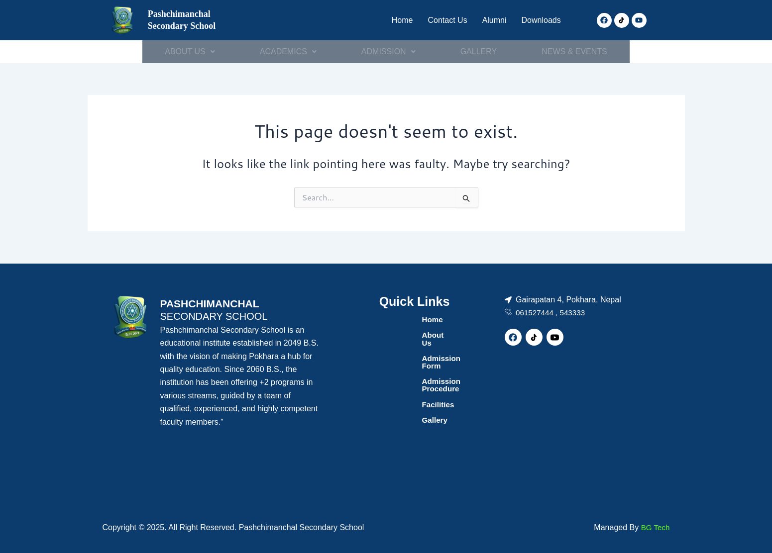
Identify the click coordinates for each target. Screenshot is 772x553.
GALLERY (479, 51)
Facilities (390, 382)
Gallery (386, 398)
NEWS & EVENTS (576, 51)
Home (393, 20)
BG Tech (654, 527)
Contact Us (440, 20)
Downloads (539, 20)
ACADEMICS (288, 51)
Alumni (489, 20)
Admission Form (404, 351)
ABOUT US (188, 51)
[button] (188, 51)
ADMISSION (388, 51)
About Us (391, 335)
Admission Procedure (414, 367)
